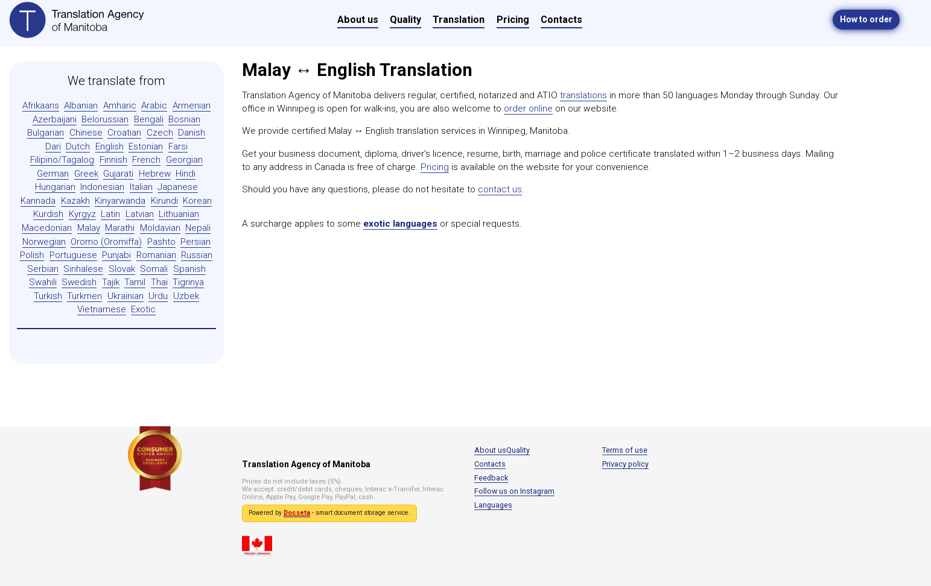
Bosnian (184, 119)
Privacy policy (625, 463)
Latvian (140, 214)
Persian (195, 241)
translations (583, 95)
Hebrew (155, 173)
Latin (110, 214)
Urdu (158, 296)
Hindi (185, 173)
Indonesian (102, 186)
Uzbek (186, 296)
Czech (160, 132)
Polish (32, 255)
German (53, 173)
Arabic (154, 105)
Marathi (120, 227)
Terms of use (624, 450)
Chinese (86, 132)
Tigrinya (188, 282)
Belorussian (105, 119)
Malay (88, 227)
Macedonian (47, 227)
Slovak (122, 268)
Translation (459, 19)
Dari (53, 146)
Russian (196, 255)
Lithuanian (179, 214)
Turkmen (84, 296)
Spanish (189, 268)
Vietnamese (101, 309)
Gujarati (118, 173)
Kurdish (48, 214)
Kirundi (164, 200)
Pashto (161, 241)
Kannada (38, 200)
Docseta (297, 513)
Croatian (124, 132)
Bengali (149, 119)
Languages (493, 504)
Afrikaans (40, 105)
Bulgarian (45, 132)
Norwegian (44, 241)
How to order (866, 19)
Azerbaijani (55, 119)
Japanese (177, 186)
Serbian (43, 268)
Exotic (143, 309)
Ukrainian (125, 296)
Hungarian (55, 186)
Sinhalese (83, 268)
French (146, 159)
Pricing (513, 19)
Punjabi (116, 255)
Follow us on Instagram (514, 491)
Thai (159, 282)
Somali (154, 268)
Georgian (184, 159)
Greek (86, 173)
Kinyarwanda (120, 200)
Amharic (119, 105)
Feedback (491, 477)
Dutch (78, 146)
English (109, 146)
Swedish (79, 282)
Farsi (178, 146)
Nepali (198, 227)
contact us (500, 189)
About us (357, 19)
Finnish (113, 159)
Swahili (43, 282)
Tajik (110, 282)
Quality (405, 19)
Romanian (156, 255)
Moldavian (160, 227)
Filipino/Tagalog (62, 159)
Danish (191, 132)
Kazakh (75, 200)
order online (528, 108)
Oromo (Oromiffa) (106, 241)
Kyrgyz (82, 214)
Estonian (146, 146)
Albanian (81, 105)
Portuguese (73, 255)
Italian (141, 186)
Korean (197, 200)
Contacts (561, 19)
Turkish (48, 296)
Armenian (192, 105)
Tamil (134, 282)
